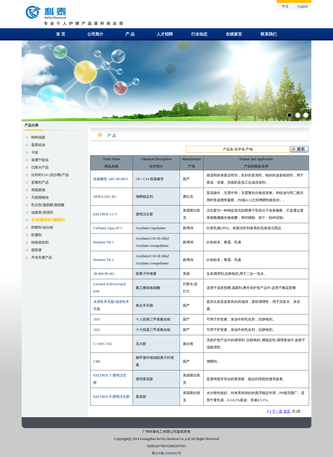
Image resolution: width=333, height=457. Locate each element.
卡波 (34, 152)
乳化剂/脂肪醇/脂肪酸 (47, 205)
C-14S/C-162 (102, 344)
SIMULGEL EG (104, 197)
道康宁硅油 (40, 160)
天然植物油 (40, 197)
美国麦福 (38, 190)
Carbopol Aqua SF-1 (107, 228)
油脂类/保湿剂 (42, 212)
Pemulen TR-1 (103, 242)
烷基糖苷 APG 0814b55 (110, 179)
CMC (97, 361)
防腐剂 (36, 235)
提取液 (36, 250)
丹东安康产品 (41, 257)
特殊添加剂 (40, 242)
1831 (96, 319)
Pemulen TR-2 (103, 260)
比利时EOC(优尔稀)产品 (50, 175)
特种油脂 (38, 137)
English (302, 6)
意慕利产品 (40, 182)
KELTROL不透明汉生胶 (111, 397)
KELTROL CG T (105, 214)
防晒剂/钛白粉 (42, 227)
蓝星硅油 (38, 145)
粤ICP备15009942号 (166, 453)
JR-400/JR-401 (103, 274)
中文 (285, 6)
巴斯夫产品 (40, 167)
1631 (96, 330)
